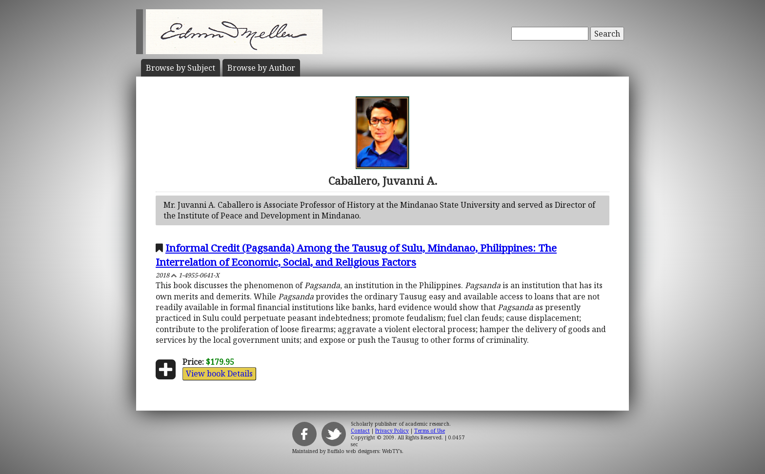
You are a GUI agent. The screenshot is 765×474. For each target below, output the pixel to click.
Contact (360, 430)
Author (261, 68)
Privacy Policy (392, 430)
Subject (180, 68)
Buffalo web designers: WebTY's (364, 451)
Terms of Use (429, 430)
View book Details (219, 373)
